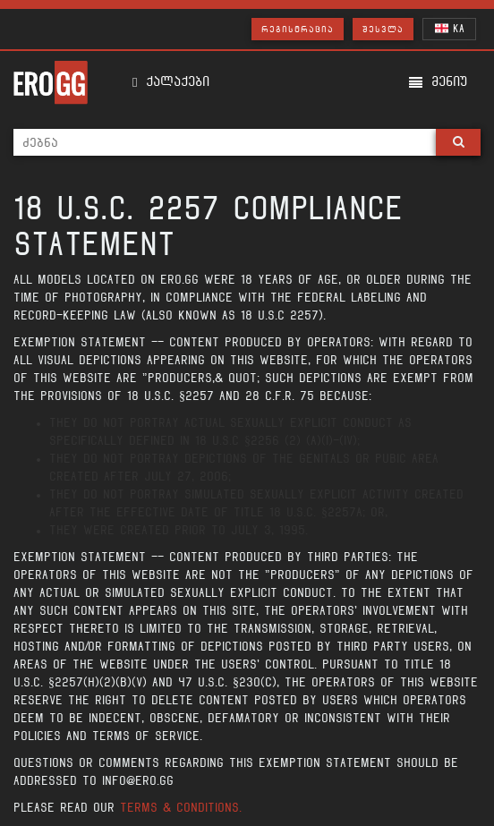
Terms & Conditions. (181, 807)
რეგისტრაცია (297, 29)
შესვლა (383, 29)
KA (449, 28)
